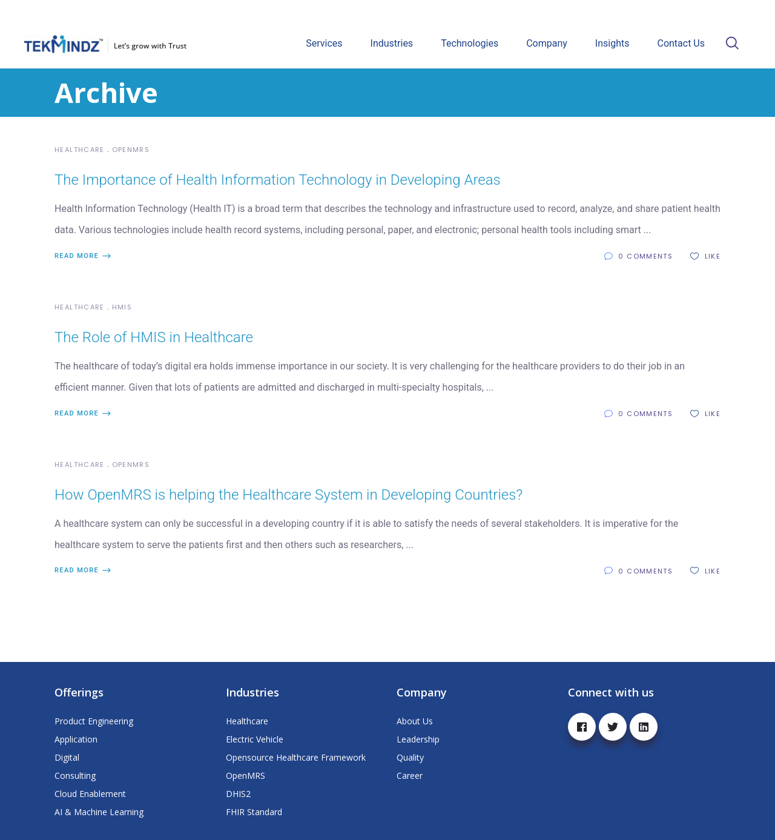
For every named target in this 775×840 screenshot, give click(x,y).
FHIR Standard (254, 812)
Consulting (75, 775)
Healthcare (79, 149)
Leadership (418, 739)
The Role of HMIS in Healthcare (153, 337)
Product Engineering (93, 721)
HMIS (122, 307)
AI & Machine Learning (98, 812)
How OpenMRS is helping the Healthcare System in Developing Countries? (288, 494)
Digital (66, 757)
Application (75, 739)
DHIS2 (238, 793)
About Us (415, 721)
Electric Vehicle (254, 739)
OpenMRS (131, 149)
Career (410, 775)
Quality (410, 757)
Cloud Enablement (90, 793)
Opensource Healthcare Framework (296, 757)
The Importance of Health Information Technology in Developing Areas (277, 179)
